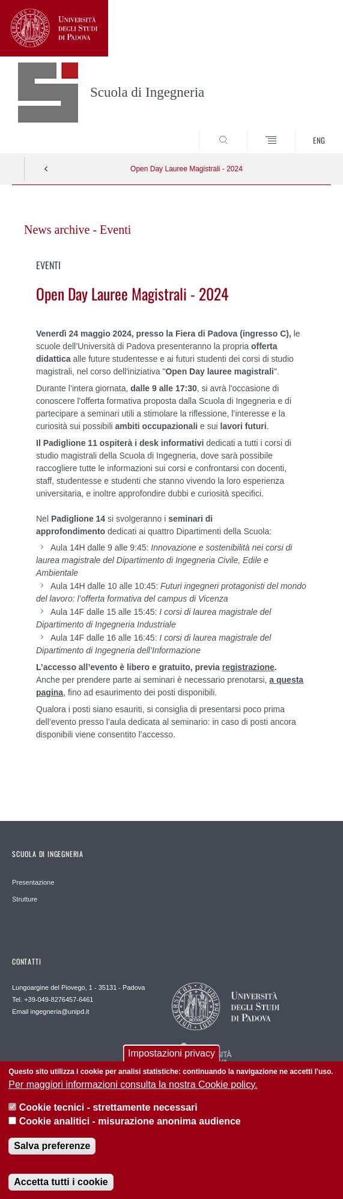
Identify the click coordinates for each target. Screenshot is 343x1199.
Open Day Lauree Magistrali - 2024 (186, 169)
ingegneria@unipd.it (60, 1011)
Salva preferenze (52, 1154)
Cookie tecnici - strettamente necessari (108, 1116)
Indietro (46, 169)
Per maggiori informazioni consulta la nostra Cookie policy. (132, 1093)
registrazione (248, 667)
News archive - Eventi (77, 229)
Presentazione (33, 882)
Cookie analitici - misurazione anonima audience (130, 1129)
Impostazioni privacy (171, 1062)
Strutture (24, 899)
